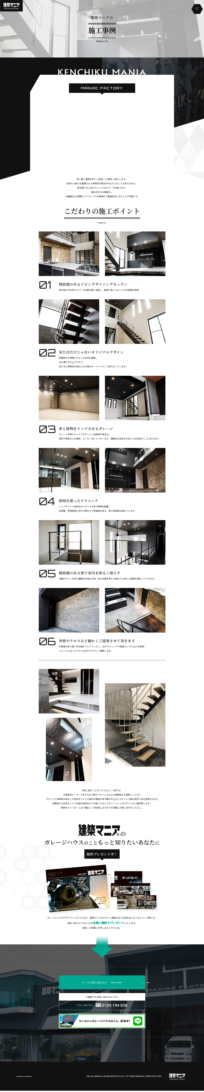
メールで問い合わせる (113, 983)
